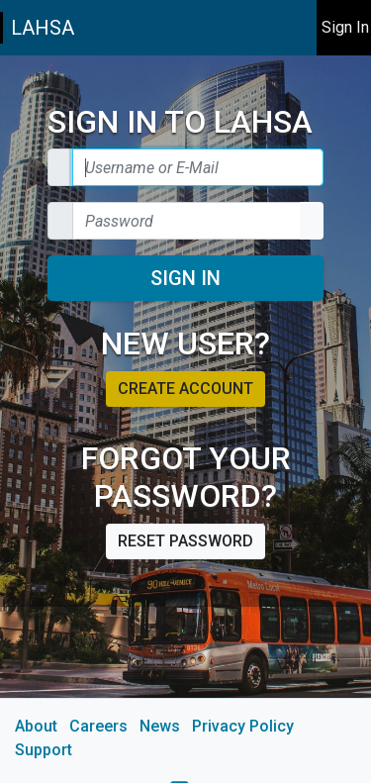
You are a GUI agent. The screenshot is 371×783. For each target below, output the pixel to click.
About (36, 726)
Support (43, 749)
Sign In (185, 278)
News (159, 726)
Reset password (185, 541)
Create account (185, 388)
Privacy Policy (243, 726)
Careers (98, 726)
